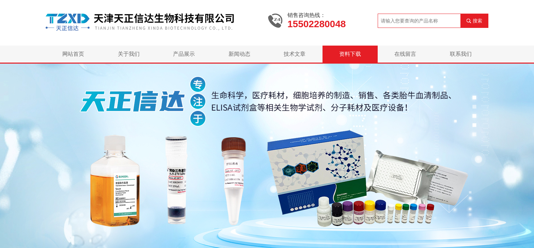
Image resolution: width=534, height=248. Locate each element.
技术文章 (294, 54)
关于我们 (129, 54)
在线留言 (405, 54)
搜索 (477, 20)
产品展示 (184, 54)
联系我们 (461, 54)
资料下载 (350, 54)
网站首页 (73, 54)
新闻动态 (239, 54)
